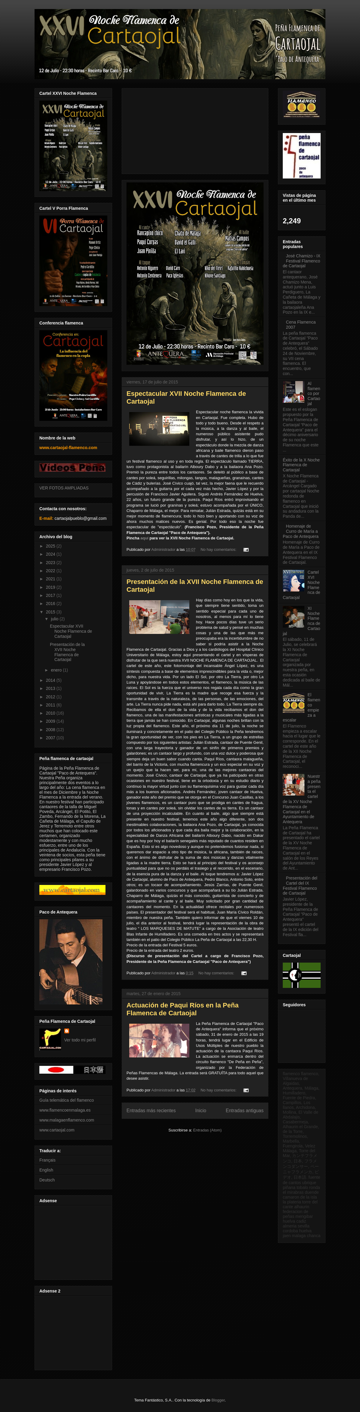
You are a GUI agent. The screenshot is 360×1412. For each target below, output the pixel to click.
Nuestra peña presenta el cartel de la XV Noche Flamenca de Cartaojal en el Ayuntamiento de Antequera (301, 799)
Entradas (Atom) (207, 1130)
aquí (144, 538)
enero (57, 670)
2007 (51, 737)
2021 (51, 578)
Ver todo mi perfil (80, 1040)
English (46, 1170)
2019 (51, 587)
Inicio (200, 1110)
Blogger (218, 1400)
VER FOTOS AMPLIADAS (64, 488)
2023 (51, 562)
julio (55, 618)
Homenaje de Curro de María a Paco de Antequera (301, 531)
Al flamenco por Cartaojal (314, 393)
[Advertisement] (72, 1241)
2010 (51, 713)
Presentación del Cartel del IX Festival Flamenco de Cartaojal (300, 885)
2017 (51, 595)
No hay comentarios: (218, 549)
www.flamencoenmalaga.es (64, 1110)
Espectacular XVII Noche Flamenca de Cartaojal (71, 631)
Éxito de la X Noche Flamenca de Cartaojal (301, 465)
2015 (51, 612)
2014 (51, 680)
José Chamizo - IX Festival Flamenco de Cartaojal (301, 260)
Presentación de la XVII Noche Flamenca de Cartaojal (67, 652)
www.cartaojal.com (57, 1130)
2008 (51, 729)
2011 (51, 705)
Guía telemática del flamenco (66, 1100)
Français (47, 1160)
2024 (51, 554)
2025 (51, 546)
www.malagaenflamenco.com (66, 1120)
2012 (51, 696)
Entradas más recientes (151, 1110)
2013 (51, 688)
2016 (51, 603)
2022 (51, 570)
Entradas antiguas (245, 1110)
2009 (51, 721)
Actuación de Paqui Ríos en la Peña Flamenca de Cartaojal (183, 1009)
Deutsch (47, 1180)
